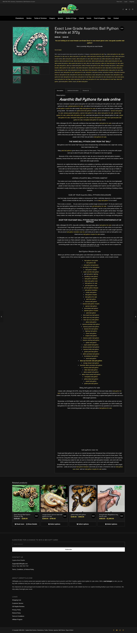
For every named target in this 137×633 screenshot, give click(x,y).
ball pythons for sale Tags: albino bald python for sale (92, 77)
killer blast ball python (91, 370)
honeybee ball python (91, 376)
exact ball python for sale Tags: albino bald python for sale (70, 79)
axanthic (73, 67)
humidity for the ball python (91, 267)
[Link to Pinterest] (132, 9)
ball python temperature (91, 265)
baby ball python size (91, 281)
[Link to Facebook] (123, 9)
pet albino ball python (82, 81)
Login (125, 1)
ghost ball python (63, 81)
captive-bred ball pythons (84, 110)
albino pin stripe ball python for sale (110, 63)
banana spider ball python (91, 338)
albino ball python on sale (83, 58)
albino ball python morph (108, 56)
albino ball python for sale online (78, 56)
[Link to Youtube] (126, 9)
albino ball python (91, 322)
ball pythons (117, 74)
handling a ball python (91, 276)
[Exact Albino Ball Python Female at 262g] (1, 316)
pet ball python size (91, 285)
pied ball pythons (66, 150)
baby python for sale (114, 70)
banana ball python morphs (91, 304)
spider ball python (91, 342)
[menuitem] (119, 1)
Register (132, 1)
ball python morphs (64, 108)
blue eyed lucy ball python (91, 315)
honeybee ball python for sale (80, 117)
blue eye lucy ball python (91, 319)
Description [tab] (60, 90)
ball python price (100, 74)
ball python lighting (92, 274)
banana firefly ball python (91, 349)
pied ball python (91, 299)
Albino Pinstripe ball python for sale (91, 65)
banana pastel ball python (71, 113)
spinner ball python (91, 306)
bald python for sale (69, 72)
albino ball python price (108, 58)
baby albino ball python (82, 67)
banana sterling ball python (91, 340)
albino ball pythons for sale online (82, 61)
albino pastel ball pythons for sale (77, 63)
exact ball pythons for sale (97, 54)
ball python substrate (91, 278)
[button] (46, 29)
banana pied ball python (91, 367)
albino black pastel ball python (91, 374)
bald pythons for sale (79, 72)
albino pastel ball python (98, 61)
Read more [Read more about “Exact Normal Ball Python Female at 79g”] (19, 524)
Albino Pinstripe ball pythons (108, 65)
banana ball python (91, 301)
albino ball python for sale (113, 54)
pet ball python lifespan (91, 288)
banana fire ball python (91, 329)
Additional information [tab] (72, 90)
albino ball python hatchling (94, 56)
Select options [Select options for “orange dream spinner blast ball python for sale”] (54, 524)
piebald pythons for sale (75, 106)
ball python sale (109, 74)
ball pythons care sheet (86, 246)
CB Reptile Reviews (18, 606)
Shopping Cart (16, 599)
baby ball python (103, 200)
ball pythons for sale (100, 137)
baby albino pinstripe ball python (114, 67)
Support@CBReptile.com (20, 563)
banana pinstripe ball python (91, 324)
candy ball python (91, 292)
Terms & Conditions (18, 615)
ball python (89, 72)
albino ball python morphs (69, 58)
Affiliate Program (17, 619)
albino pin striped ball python (74, 65)
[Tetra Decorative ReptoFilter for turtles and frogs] (135, 316)
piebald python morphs (91, 310)
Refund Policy (16, 612)
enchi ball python (91, 358)
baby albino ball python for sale (97, 67)
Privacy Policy (16, 609)
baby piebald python (103, 70)
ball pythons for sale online (70, 77)
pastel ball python (91, 381)
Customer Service (17, 602)
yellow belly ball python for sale (75, 115)
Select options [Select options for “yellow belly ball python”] (83, 524)
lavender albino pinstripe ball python (91, 365)
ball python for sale (64, 74)
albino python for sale (65, 67)
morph (74, 81)
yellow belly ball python (91, 379)
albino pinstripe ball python (91, 354)
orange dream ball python (91, 363)
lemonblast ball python (91, 308)
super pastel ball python (91, 345)
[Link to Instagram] (129, 9)
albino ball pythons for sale (66, 61)
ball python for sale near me (77, 74)
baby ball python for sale (61, 70)
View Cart (119, 1)
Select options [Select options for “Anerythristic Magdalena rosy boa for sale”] (111, 524)
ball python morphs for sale (91, 234)
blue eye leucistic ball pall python (91, 361)
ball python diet (91, 263)
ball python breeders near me (76, 232)
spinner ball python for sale (88, 113)
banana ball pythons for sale (98, 117)
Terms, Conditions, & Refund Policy (23, 569)
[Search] (121, 18)
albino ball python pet (96, 58)
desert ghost (120, 77)
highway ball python (91, 331)
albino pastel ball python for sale (113, 61)
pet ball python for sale (99, 206)
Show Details (31, 524)
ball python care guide (91, 260)
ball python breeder (97, 72)
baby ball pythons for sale (74, 70)
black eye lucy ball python (91, 317)
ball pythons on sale (111, 77)
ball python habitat (91, 269)
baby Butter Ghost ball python (89, 70)
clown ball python (91, 333)
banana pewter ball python (91, 347)
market (70, 81)
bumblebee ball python (91, 356)
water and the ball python (91, 272)
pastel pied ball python (91, 351)
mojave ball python (91, 335)
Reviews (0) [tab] (86, 90)
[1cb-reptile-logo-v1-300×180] (68, 9)
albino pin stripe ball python (94, 63)
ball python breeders (108, 72)
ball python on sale (90, 74)
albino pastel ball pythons (61, 63)
